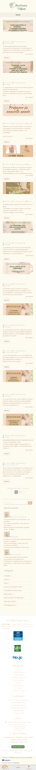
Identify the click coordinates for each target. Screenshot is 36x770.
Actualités (7, 576)
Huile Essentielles (10, 601)
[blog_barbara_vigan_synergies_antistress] (18, 26)
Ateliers (6, 579)
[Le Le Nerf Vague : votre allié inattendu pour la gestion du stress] (18, 151)
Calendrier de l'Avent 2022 (12, 590)
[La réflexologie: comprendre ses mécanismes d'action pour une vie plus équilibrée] (18, 420)
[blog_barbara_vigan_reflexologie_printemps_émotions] (18, 67)
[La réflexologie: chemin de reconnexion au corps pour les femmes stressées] (18, 309)
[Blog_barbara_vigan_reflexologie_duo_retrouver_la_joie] (7, 514)
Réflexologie (8, 594)
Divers (6, 583)
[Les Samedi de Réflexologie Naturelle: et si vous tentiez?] (18, 188)
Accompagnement (10, 605)
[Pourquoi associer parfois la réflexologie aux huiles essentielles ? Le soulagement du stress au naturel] (18, 376)
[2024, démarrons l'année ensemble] (18, 110)
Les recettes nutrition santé (13, 587)
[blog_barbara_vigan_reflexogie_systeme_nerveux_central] (7, 534)
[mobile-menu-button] (18, 767)
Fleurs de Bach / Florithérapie (14, 598)
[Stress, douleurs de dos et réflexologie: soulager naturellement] (18, 268)
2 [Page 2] (19, 492)
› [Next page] (23, 492)
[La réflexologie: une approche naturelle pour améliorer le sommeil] (18, 227)
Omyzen (16, 763)
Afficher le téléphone (19, 733)
